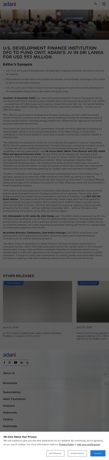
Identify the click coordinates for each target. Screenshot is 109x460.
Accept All (98, 453)
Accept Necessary (77, 453)
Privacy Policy (66, 445)
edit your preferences (88, 445)
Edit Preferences (55, 453)
